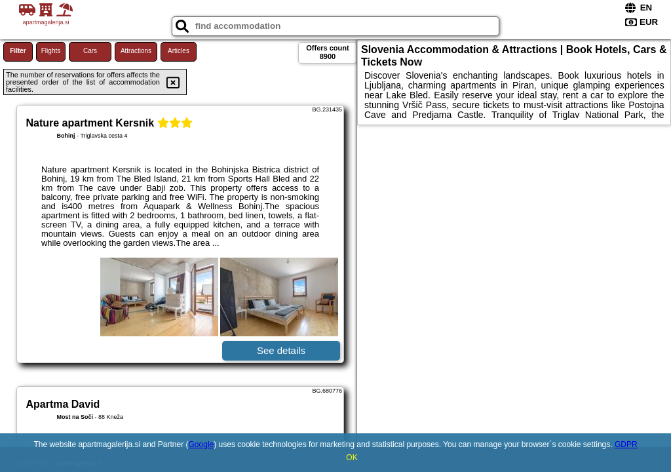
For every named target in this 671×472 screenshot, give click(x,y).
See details (281, 350)
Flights (50, 50)
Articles (178, 50)
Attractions (136, 50)
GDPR (626, 444)
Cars (90, 50)
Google (201, 444)
